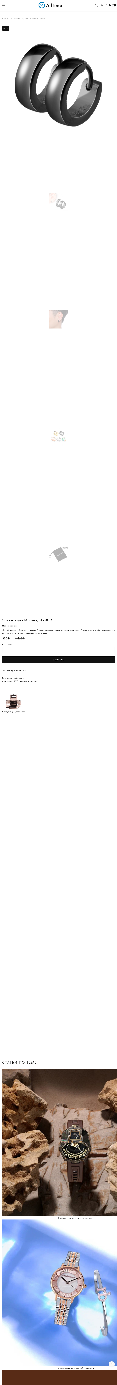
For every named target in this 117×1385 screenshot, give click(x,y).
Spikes (25, 18)
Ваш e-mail (7, 644)
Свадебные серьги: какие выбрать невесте (75, 1368)
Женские (34, 18)
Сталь (42, 18)
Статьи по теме (19, 1062)
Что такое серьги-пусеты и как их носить (75, 1218)
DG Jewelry (15, 18)
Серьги (5, 18)
